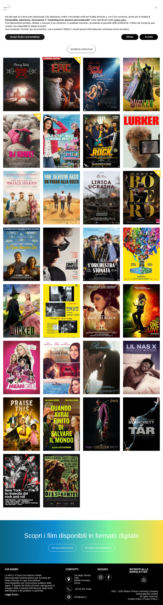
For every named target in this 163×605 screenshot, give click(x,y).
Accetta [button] (149, 37)
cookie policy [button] (120, 20)
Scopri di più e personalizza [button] (24, 37)
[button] (156, 7)
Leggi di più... (12, 595)
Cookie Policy (134, 599)
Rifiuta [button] (129, 37)
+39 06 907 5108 (82, 589)
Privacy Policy (150, 599)
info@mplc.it (80, 597)
